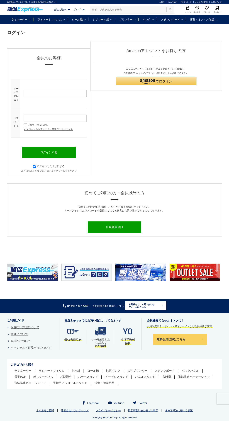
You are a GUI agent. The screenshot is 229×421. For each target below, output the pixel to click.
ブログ (77, 9)
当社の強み (60, 9)
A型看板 (65, 376)
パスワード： (16, 122)
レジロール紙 (101, 19)
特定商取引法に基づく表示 (143, 410)
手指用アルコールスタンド (70, 382)
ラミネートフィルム (50, 19)
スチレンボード (170, 19)
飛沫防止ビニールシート (30, 382)
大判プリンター (137, 370)
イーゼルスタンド (116, 376)
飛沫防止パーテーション (194, 376)
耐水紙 (76, 370)
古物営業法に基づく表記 (179, 410)
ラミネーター (19, 19)
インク (147, 19)
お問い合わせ (216, 2)
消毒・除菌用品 (104, 382)
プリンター (126, 19)
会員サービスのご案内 (168, 2)
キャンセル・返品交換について (31, 347)
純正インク (113, 370)
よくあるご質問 (201, 2)
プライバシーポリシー (108, 410)
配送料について (21, 340)
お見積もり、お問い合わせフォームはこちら (141, 306)
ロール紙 (77, 19)
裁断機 (166, 376)
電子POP (20, 376)
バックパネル (190, 370)
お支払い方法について (25, 327)
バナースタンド (88, 376)
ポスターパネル (43, 376)
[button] (156, 81)
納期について (19, 334)
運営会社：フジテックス (75, 410)
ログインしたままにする (49, 166)
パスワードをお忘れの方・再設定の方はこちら (48, 129)
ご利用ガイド (186, 2)
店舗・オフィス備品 (202, 19)
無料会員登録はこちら (171, 339)
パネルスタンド (145, 376)
